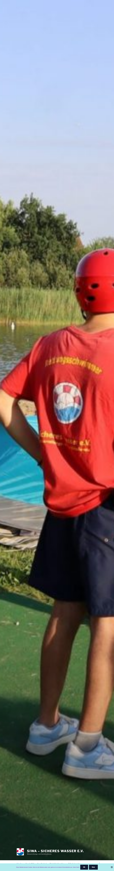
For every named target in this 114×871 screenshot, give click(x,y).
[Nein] (112, 867)
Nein (93, 867)
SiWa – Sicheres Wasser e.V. (55, 851)
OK (84, 867)
